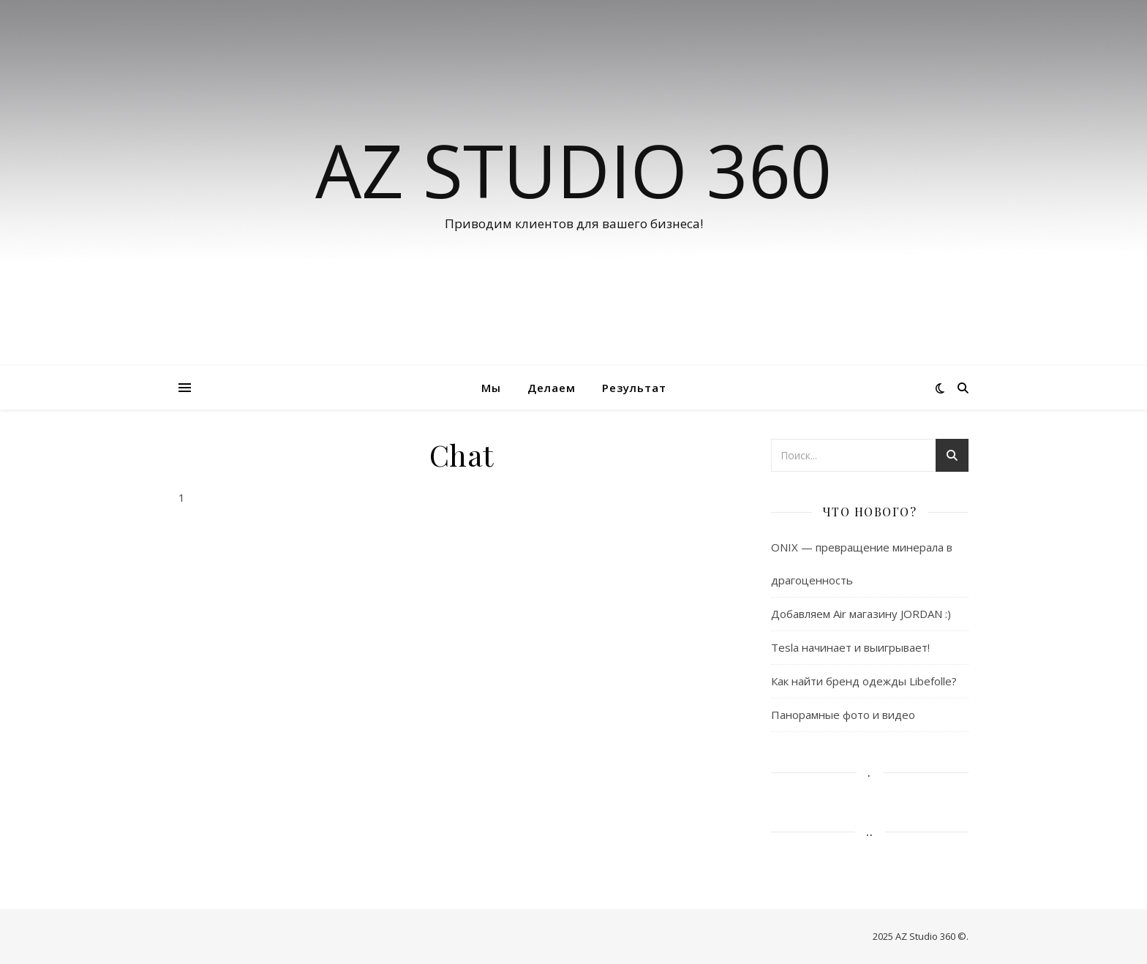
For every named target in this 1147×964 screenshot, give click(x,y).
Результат (634, 387)
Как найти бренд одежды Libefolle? (864, 681)
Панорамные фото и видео (843, 714)
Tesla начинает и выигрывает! (850, 647)
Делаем (551, 387)
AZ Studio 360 (573, 169)
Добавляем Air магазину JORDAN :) (861, 613)
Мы (491, 387)
